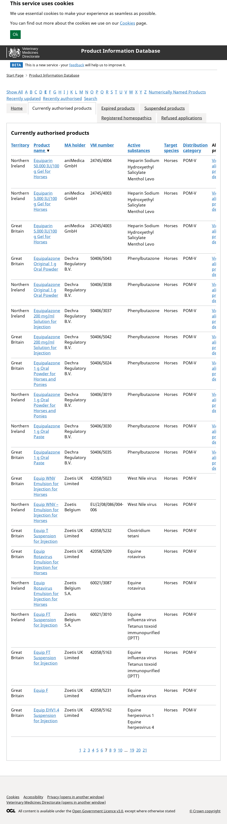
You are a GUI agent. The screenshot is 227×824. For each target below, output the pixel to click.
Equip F (41, 690)
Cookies (127, 23)
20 (138, 750)
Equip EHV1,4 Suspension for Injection (46, 715)
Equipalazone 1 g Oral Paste (47, 431)
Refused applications (181, 118)
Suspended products (164, 108)
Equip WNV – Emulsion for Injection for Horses (46, 512)
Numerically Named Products (177, 92)
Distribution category (195, 147)
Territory (20, 145)
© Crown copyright (205, 811)
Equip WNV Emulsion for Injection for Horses (46, 486)
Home (17, 108)
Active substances (139, 147)
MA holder (75, 145)
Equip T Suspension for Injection (46, 536)
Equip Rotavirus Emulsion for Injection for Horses (46, 562)
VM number (102, 145)
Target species (171, 147)
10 (120, 750)
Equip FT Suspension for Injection (46, 619)
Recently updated (23, 98)
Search (90, 98)
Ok (15, 34)
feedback (76, 65)
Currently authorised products (62, 108)
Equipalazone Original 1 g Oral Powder (47, 264)
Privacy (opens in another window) (75, 797)
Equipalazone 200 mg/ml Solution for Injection (47, 319)
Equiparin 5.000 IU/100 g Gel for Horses (45, 201)
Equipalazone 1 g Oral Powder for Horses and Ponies (47, 373)
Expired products (118, 108)
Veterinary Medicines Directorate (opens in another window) (56, 802)
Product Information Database (120, 51)
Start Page (14, 75)
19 (132, 750)
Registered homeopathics (126, 118)
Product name (42, 147)
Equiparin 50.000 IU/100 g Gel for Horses (46, 168)
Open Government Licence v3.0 (97, 811)
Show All (14, 92)
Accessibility (33, 797)
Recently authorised (62, 98)
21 (145, 750)
